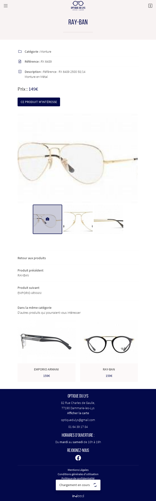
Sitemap (78, 487)
